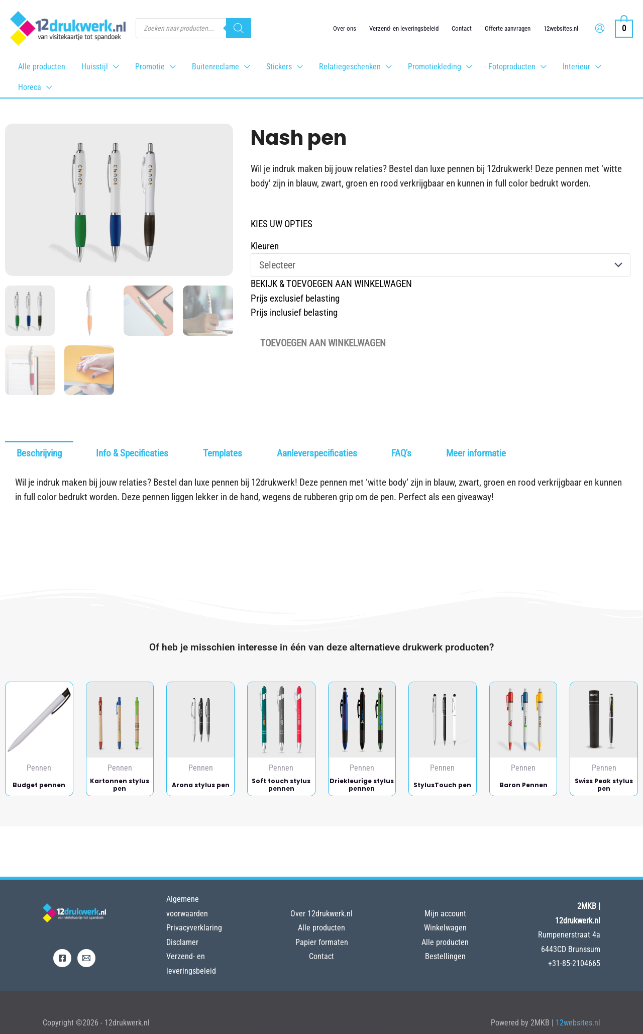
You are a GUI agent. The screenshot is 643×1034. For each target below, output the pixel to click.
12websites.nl (561, 28)
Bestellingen (445, 956)
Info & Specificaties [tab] (132, 453)
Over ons (344, 28)
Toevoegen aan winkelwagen (323, 343)
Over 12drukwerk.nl (321, 913)
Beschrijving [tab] (39, 453)
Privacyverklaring (194, 927)
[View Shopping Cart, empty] (624, 28)
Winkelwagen (445, 927)
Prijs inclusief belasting (294, 312)
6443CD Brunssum (570, 949)
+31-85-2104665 (574, 963)
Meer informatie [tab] (476, 453)
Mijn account (445, 913)
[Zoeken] (238, 28)
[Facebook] (62, 958)
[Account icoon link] (600, 28)
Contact (462, 28)
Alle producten (321, 927)
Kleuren (265, 246)
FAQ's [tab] (401, 453)
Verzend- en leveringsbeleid (404, 28)
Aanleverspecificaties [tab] (317, 453)
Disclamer (182, 942)
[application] (113, 66)
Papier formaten (321, 942)
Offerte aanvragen (507, 28)
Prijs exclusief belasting (295, 298)
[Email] (86, 958)
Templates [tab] (222, 453)
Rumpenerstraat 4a (569, 934)
